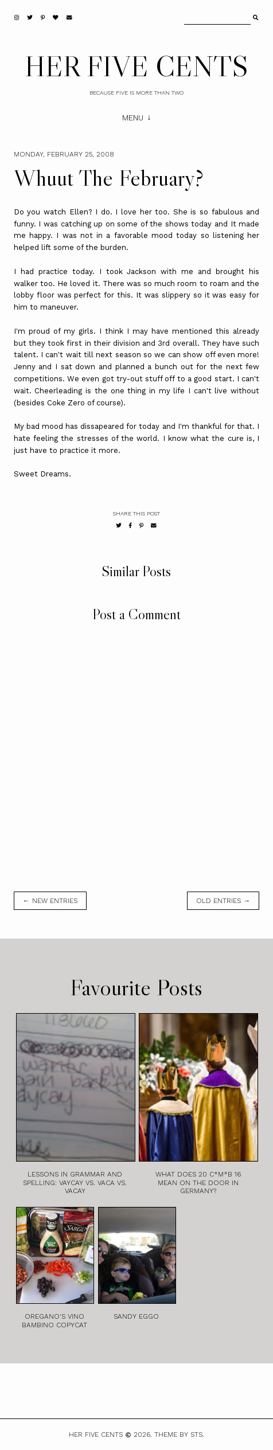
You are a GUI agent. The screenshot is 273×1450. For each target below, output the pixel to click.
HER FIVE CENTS (136, 66)
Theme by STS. (179, 1435)
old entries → (223, 901)
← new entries (50, 901)
